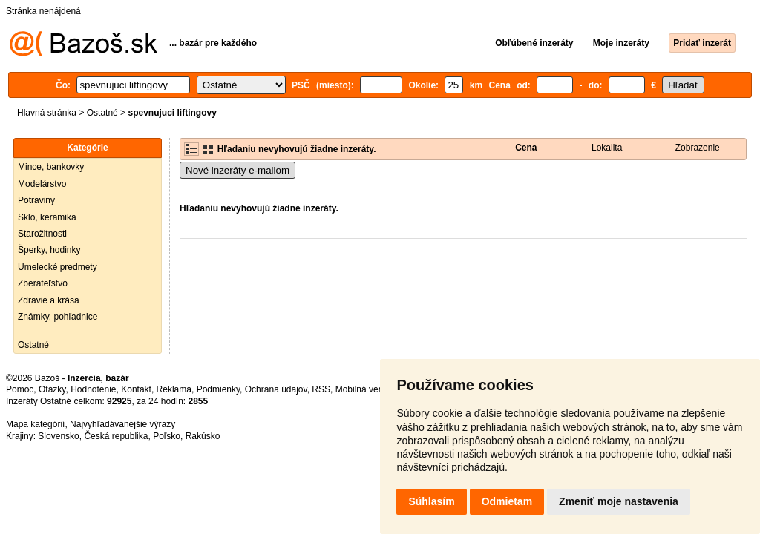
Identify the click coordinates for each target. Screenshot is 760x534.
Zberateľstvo (43, 283)
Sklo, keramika (47, 217)
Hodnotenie (93, 389)
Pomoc (19, 389)
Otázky (52, 389)
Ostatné (102, 113)
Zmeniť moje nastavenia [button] (618, 501)
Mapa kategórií (35, 424)
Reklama (174, 389)
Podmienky (218, 389)
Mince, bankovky (51, 167)
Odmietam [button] (507, 501)
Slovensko (58, 436)
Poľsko (166, 436)
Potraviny (36, 200)
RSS (321, 389)
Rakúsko (203, 436)
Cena (526, 147)
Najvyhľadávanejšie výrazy (122, 424)
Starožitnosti (42, 233)
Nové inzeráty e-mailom (237, 170)
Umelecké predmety (57, 267)
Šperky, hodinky (49, 250)
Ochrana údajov (276, 389)
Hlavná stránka (46, 113)
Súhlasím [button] (431, 501)
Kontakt (136, 389)
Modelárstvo (42, 184)
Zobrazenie (697, 147)
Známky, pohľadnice (57, 317)
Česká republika (116, 436)
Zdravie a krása (48, 300)
